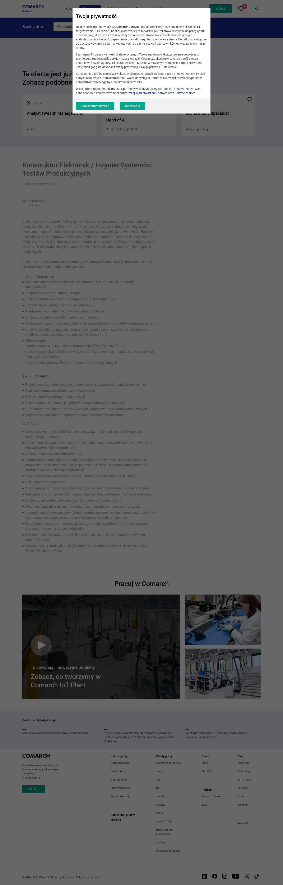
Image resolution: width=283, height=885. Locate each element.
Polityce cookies (185, 93)
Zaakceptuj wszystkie (95, 106)
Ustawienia (132, 106)
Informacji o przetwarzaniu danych (144, 93)
